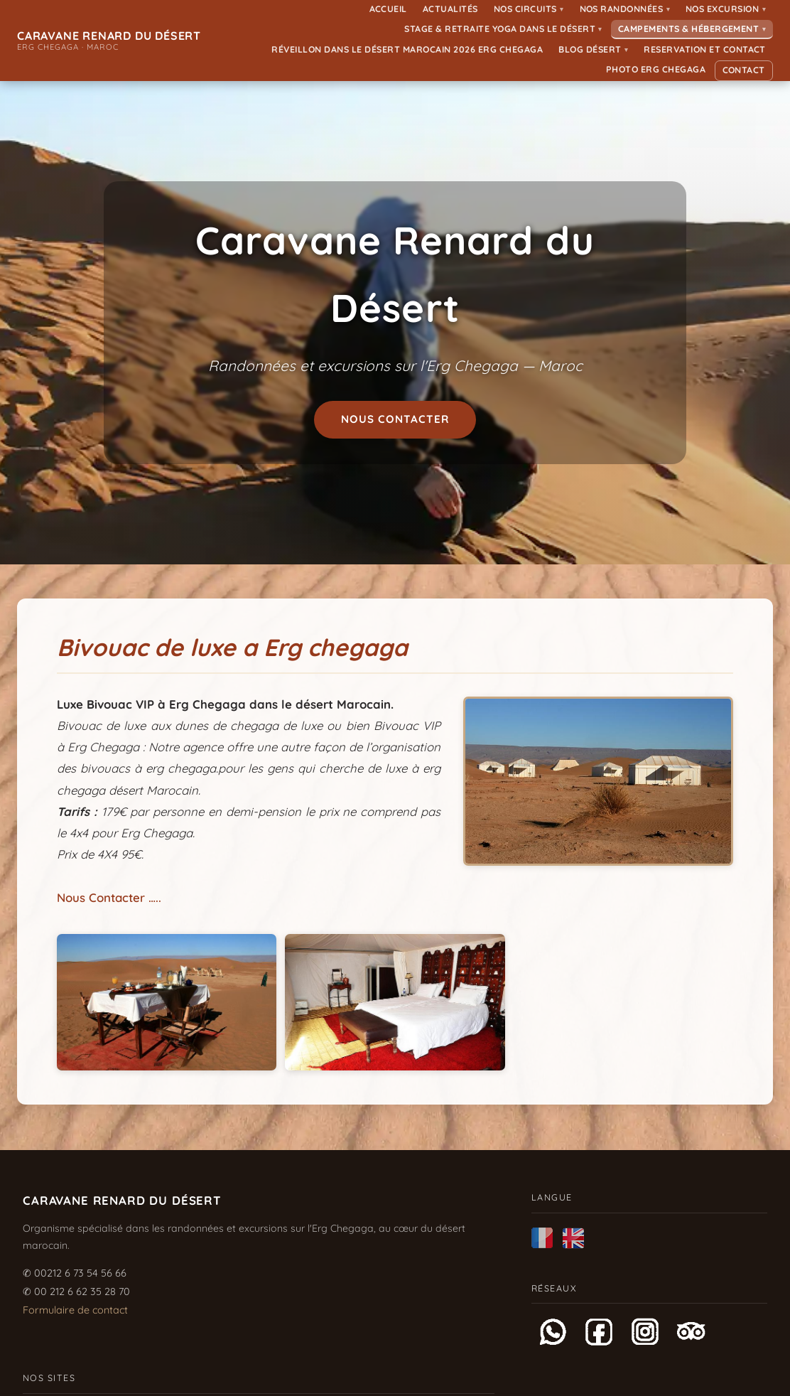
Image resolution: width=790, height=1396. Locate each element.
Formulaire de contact (75, 1310)
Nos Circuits (529, 9)
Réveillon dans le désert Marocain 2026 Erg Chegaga (407, 49)
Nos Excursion (726, 9)
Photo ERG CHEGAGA (656, 69)
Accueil (388, 9)
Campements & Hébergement (692, 28)
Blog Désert (593, 49)
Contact (744, 70)
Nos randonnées (625, 9)
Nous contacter (395, 419)
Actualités (450, 9)
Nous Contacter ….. (109, 897)
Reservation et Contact (705, 49)
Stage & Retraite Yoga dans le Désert (503, 28)
